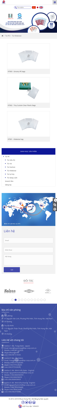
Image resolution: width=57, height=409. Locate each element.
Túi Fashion (11, 167)
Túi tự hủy (10, 174)
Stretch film (9, 181)
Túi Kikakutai (11, 171)
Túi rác (9, 164)
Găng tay (8, 185)
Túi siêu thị (11, 160)
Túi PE (7, 156)
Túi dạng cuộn (12, 178)
